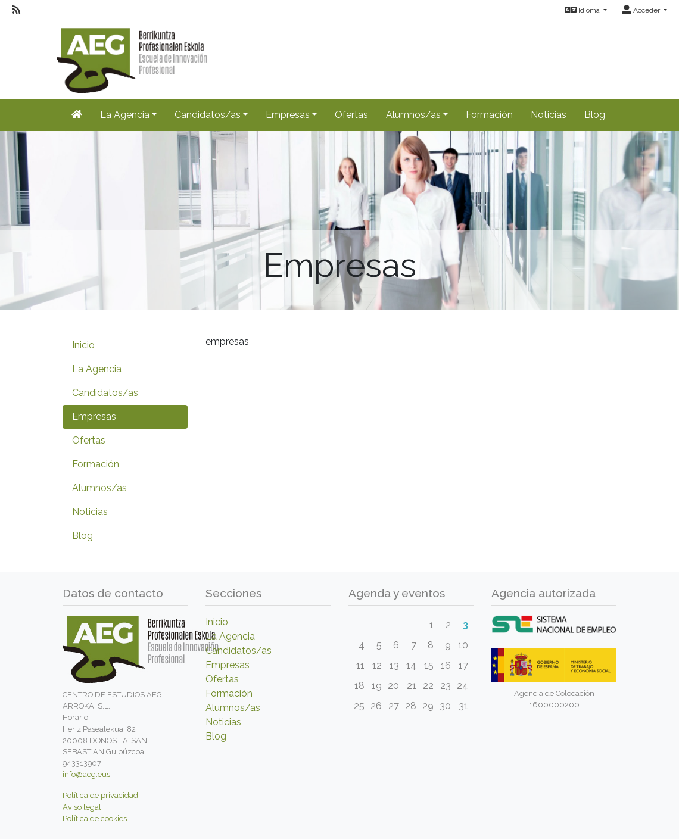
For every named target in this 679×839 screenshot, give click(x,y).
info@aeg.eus (86, 774)
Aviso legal (82, 807)
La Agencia (97, 369)
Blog (594, 114)
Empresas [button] (288, 114)
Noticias (548, 114)
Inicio (83, 345)
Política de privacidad (100, 795)
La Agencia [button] (124, 114)
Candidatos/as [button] (208, 114)
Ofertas (351, 114)
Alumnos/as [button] (413, 114)
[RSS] (16, 10)
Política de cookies (95, 818)
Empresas (94, 416)
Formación (489, 114)
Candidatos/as (105, 392)
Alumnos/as (99, 488)
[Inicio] (77, 115)
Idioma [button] (583, 10)
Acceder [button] (642, 10)
